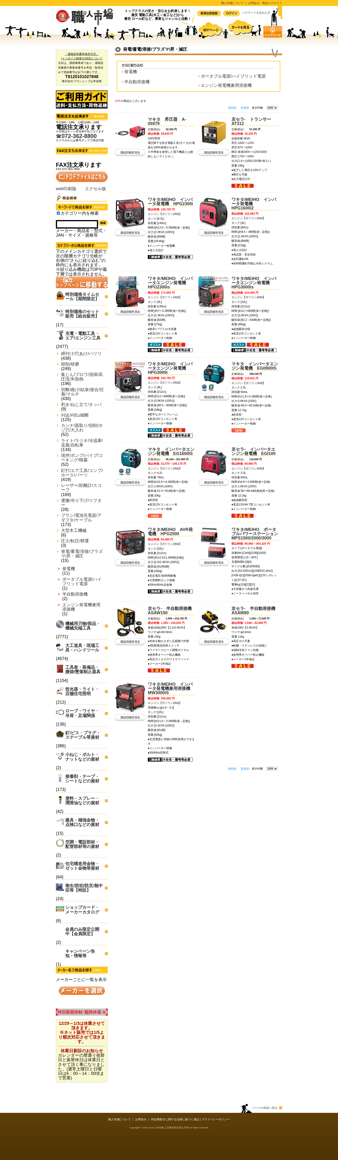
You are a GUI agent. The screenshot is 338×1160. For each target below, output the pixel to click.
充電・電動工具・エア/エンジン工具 (82, 335)
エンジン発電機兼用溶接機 (81, 607)
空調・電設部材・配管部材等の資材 (82, 844)
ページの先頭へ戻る (264, 1108)
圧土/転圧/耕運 (75, 541)
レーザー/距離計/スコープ (81, 487)
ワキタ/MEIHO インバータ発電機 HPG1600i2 (253, 203)
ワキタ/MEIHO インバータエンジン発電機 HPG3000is (253, 282)
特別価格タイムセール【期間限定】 (82, 296)
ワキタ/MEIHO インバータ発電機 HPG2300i (170, 201)
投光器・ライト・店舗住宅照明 (82, 691)
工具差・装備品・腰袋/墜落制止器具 (82, 669)
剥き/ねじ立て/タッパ (81, 404)
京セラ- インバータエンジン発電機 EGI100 (253, 451)
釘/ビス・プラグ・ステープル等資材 (82, 735)
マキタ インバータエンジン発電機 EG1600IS (171, 451)
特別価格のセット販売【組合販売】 (82, 313)
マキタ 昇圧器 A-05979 (167, 121)
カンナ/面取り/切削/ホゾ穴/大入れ (82, 427)
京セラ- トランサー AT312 (253, 121)
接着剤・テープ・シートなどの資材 (82, 778)
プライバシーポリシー (216, 1119)
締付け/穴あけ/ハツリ (81, 353)
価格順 (232, 107)
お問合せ (141, 1119)
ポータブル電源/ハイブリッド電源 (82, 581)
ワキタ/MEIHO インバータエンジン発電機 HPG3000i (170, 368)
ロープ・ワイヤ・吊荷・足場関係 (82, 713)
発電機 (68, 569)
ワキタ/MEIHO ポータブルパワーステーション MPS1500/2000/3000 (256, 533)
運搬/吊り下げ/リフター (81, 502)
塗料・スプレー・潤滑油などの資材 (82, 800)
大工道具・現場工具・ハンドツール (82, 647)
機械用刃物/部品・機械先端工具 (82, 625)
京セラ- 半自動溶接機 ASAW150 (172, 610)
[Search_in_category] (58, 213)
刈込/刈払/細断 (75, 415)
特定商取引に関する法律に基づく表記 (175, 1119)
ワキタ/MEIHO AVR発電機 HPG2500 (170, 531)
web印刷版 (66, 188)
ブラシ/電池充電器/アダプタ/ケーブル (81, 517)
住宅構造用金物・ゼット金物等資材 (82, 866)
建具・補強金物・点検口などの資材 (82, 822)
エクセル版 (95, 188)
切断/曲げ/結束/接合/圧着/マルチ (82, 392)
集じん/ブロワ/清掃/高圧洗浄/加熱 (82, 376)
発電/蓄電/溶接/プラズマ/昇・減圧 (82, 553)
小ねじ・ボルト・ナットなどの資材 (82, 756)
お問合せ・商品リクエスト (265, 3)
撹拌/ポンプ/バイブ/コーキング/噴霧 (82, 457)
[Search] (77, 224)
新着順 (245, 107)
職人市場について (232, 3)
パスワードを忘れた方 (256, 12)
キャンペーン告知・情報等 (80, 953)
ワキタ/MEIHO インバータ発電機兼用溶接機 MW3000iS (171, 688)
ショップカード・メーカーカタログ (82, 909)
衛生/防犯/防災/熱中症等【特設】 (84, 888)
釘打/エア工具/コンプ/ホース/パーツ (82, 472)
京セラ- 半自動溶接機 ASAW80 (255, 610)
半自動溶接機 (75, 594)
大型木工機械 (74, 530)
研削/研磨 (70, 364)
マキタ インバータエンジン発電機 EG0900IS (254, 366)
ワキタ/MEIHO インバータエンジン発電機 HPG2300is (170, 282)
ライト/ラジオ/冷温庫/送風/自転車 (82, 442)
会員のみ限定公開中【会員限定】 (82, 931)
